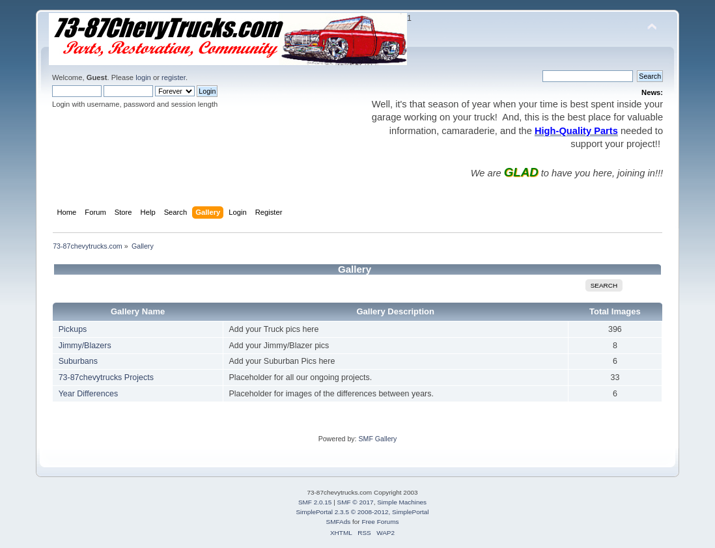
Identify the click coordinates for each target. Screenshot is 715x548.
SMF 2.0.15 (315, 502)
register (173, 77)
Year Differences (89, 393)
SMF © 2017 (355, 502)
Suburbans (78, 361)
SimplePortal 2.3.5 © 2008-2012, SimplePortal (362, 511)
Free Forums (380, 521)
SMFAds (338, 521)
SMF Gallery (377, 439)
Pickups (73, 329)
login (143, 77)
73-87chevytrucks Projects (106, 377)
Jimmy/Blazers (85, 345)
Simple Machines (402, 502)
